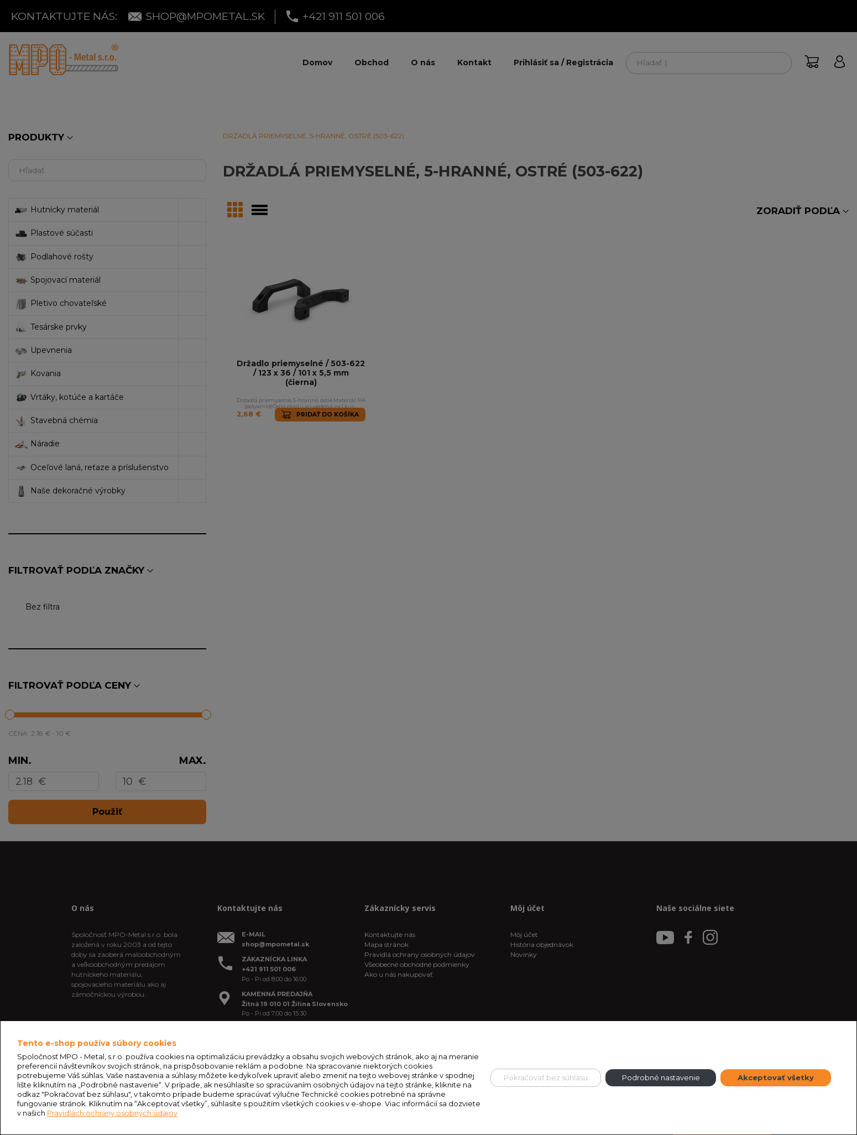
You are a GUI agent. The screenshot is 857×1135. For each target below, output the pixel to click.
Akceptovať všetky (776, 1077)
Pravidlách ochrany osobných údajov (112, 1112)
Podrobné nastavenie (661, 1077)
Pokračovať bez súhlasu (546, 1077)
